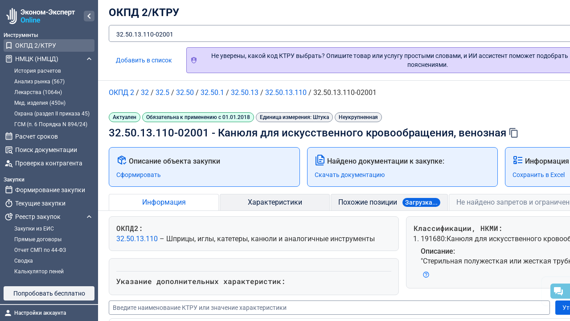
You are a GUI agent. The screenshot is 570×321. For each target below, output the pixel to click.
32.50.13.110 (138, 239)
